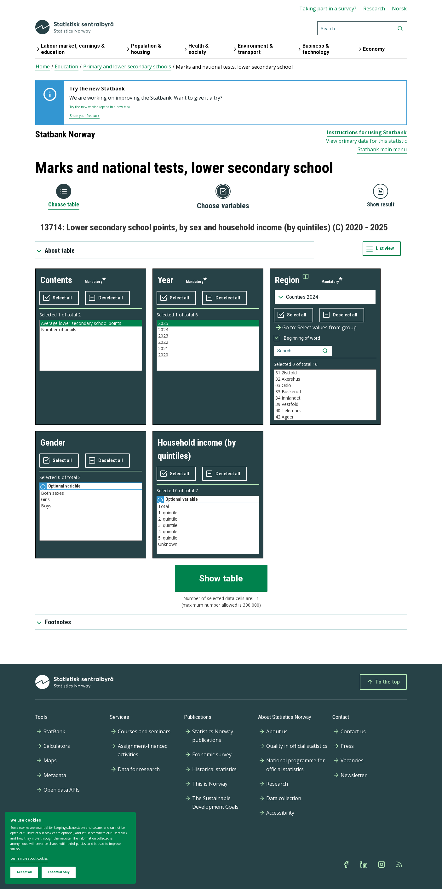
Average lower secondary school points (91, 323)
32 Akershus (325, 379)
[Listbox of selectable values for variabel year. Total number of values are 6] (208, 345)
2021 (208, 348)
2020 (208, 355)
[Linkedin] (364, 864)
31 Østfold (325, 373)
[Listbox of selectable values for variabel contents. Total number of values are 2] (90, 345)
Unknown (208, 544)
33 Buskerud (325, 392)
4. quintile (208, 531)
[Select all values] (59, 298)
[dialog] (70, 848)
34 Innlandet (325, 398)
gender (53, 442)
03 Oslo (325, 385)
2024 (208, 329)
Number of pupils (91, 329)
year (165, 280)
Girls (91, 499)
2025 (208, 323)
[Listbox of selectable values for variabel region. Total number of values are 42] (325, 394)
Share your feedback (84, 115)
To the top (383, 681)
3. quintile (208, 525)
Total (208, 506)
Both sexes (91, 493)
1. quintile (208, 513)
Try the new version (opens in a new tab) (99, 107)
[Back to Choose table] (63, 196)
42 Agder (325, 417)
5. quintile (208, 538)
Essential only (58, 872)
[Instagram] (382, 864)
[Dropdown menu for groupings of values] (325, 297)
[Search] (362, 28)
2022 (208, 342)
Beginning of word (302, 338)
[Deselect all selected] (107, 298)
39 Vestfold (325, 404)
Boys (91, 506)
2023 (208, 336)
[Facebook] (347, 864)
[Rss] (400, 864)
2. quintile (208, 519)
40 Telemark (325, 410)
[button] (292, 280)
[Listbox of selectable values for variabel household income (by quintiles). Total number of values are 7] (208, 528)
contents (56, 280)
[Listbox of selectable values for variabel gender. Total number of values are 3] (90, 515)
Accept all (24, 872)
